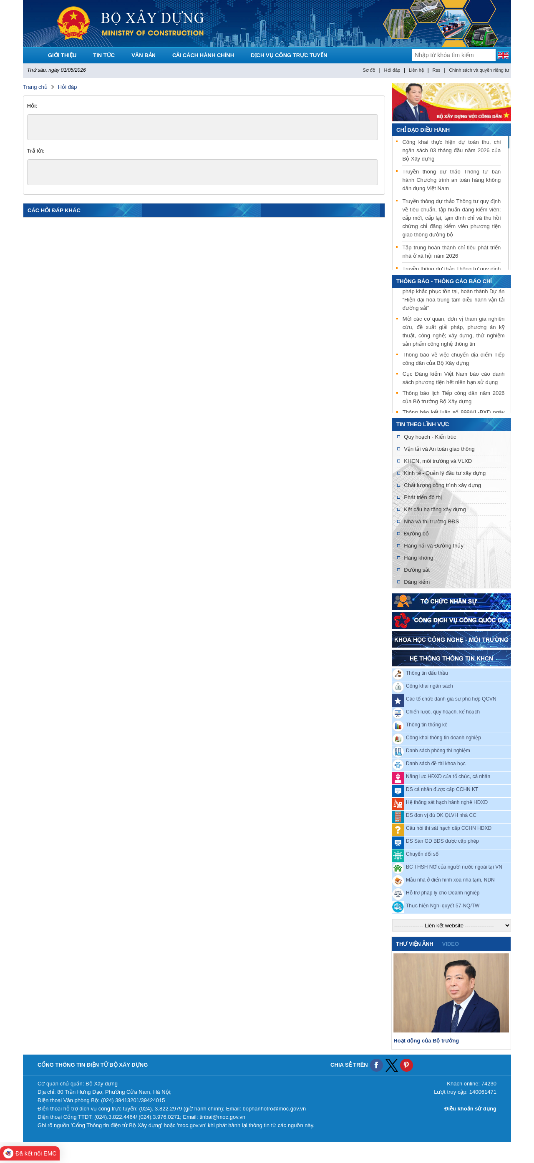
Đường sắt (417, 570)
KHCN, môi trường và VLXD (438, 461)
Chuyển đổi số (422, 854)
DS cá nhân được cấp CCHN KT (442, 789)
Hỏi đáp (392, 70)
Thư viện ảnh (414, 944)
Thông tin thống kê (427, 725)
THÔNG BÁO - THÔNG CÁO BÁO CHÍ (444, 281)
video (450, 944)
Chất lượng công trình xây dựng (442, 485)
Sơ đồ (369, 70)
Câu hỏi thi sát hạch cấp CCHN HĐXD (448, 828)
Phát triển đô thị (423, 497)
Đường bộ (416, 533)
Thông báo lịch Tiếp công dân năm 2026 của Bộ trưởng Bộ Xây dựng (454, 398)
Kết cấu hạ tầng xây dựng (435, 509)
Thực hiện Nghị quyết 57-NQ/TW (442, 906)
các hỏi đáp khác (54, 210)
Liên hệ (416, 70)
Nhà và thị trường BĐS (431, 521)
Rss (437, 70)
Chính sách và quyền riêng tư (479, 70)
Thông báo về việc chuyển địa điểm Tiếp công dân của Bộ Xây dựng (454, 359)
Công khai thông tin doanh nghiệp (443, 738)
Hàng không (418, 558)
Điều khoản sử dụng (470, 1108)
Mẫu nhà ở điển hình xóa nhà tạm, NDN (450, 880)
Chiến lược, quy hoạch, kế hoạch (443, 712)
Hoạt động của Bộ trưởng (426, 1040)
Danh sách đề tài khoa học (436, 763)
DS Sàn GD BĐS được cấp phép (442, 841)
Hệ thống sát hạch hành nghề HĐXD (447, 802)
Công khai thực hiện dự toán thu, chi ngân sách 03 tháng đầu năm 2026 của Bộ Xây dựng (451, 150)
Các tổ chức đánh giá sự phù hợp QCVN (451, 699)
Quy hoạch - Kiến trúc (430, 437)
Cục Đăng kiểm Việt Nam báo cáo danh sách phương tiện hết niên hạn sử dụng (454, 379)
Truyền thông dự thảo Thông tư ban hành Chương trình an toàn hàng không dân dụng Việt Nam (451, 179)
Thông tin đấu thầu (427, 673)
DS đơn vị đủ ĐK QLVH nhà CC (441, 815)
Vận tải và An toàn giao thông (439, 449)
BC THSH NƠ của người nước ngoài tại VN (454, 867)
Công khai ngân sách (429, 686)
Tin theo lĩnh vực (422, 424)
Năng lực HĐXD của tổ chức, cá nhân (448, 776)
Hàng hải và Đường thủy (433, 546)
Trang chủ (35, 87)
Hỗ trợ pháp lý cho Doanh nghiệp (442, 893)
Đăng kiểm (417, 582)
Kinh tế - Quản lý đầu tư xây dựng (445, 473)
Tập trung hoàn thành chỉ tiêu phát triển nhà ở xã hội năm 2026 (451, 251)
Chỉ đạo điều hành (423, 130)
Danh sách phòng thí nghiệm (438, 751)
